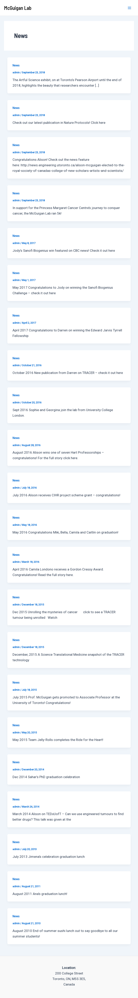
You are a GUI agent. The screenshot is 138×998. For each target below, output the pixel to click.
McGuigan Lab (17, 8)
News (16, 65)
